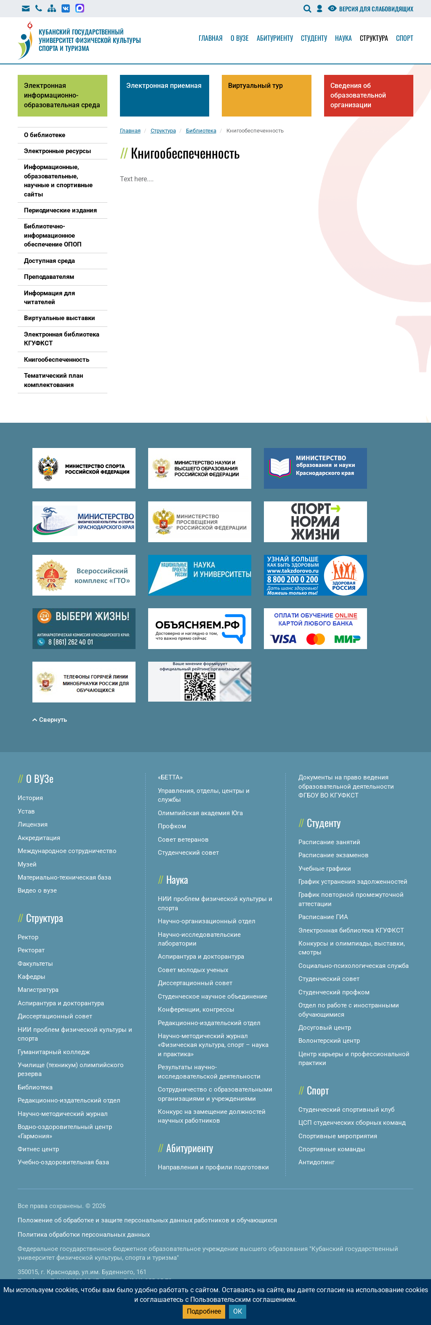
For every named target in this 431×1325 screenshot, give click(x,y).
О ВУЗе (39, 778)
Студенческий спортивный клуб (346, 1109)
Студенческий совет (188, 852)
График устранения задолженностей (352, 881)
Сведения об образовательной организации (358, 95)
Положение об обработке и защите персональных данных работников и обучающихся (147, 1220)
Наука (343, 37)
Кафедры (31, 976)
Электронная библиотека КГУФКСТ (351, 930)
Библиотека (35, 1087)
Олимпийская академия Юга (200, 813)
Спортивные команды (331, 1149)
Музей (27, 864)
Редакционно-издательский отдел (69, 1100)
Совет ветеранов (183, 839)
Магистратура (38, 990)
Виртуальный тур (255, 86)
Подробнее (204, 1311)
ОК (237, 1311)
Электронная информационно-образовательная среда (62, 95)
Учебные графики (324, 868)
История (30, 798)
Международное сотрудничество (67, 851)
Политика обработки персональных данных (84, 1234)
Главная (211, 37)
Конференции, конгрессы (196, 1009)
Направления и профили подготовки (213, 1167)
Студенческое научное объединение (212, 996)
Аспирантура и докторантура (61, 1003)
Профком (172, 826)
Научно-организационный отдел (206, 921)
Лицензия (33, 824)
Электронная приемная (164, 86)
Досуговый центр (324, 1027)
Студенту (314, 37)
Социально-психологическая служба (353, 966)
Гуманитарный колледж (54, 1052)
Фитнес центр (38, 1149)
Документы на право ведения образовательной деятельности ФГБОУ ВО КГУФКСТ (346, 786)
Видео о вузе (37, 890)
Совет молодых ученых (193, 970)
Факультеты (35, 963)
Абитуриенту (275, 37)
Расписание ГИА (323, 917)
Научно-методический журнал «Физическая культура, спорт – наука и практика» (213, 1045)
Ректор (28, 937)
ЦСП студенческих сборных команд (352, 1122)
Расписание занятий (329, 842)
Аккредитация (39, 838)
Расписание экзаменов (333, 855)
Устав (26, 811)
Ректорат (31, 950)
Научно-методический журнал (63, 1114)
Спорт (404, 37)
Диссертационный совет (55, 1016)
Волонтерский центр (329, 1040)
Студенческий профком (334, 992)
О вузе (240, 37)
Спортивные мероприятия (337, 1136)
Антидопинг (316, 1162)
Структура (374, 37)
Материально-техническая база (64, 877)
